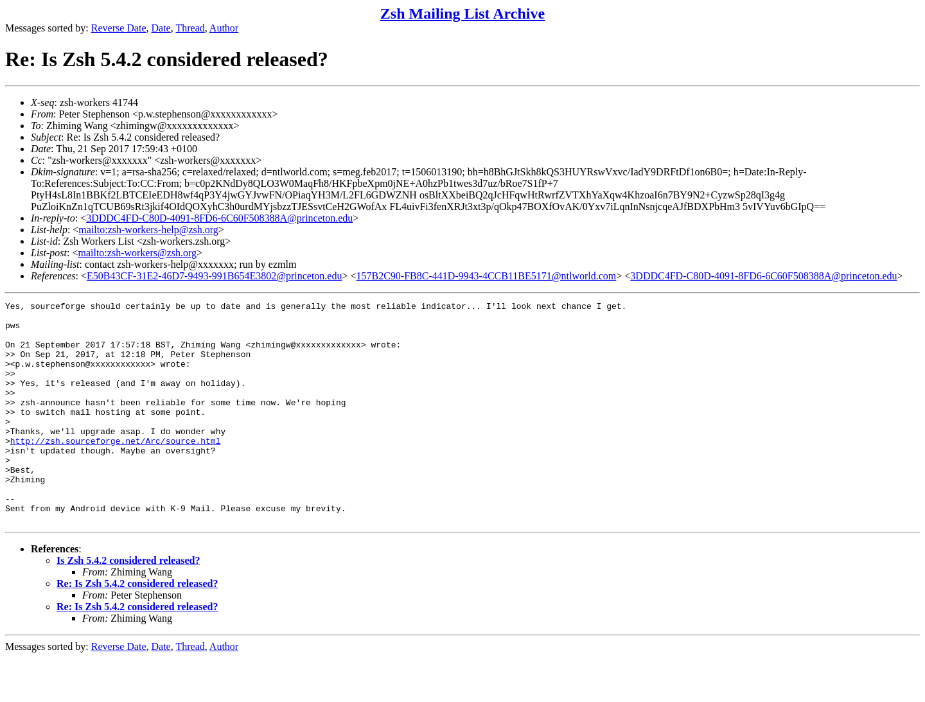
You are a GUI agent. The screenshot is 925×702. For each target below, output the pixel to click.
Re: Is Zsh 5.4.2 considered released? (137, 627)
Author (223, 27)
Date (161, 27)
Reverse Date (118, 27)
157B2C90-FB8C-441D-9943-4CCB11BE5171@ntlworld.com (486, 275)
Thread (189, 27)
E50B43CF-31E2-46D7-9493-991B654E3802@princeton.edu (214, 275)
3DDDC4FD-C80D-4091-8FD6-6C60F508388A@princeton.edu (219, 218)
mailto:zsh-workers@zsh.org (137, 252)
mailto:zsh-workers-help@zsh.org (148, 229)
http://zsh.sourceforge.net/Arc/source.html (115, 469)
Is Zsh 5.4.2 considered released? (128, 604)
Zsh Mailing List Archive (462, 13)
